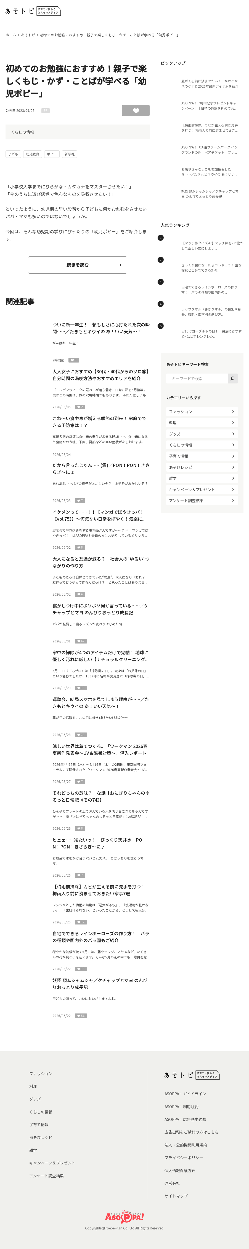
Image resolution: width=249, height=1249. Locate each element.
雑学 (173, 478)
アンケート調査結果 (186, 500)
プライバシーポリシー (184, 1157)
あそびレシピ (180, 467)
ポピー (52, 154)
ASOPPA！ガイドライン (185, 1093)
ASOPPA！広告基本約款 (185, 1119)
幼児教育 (32, 154)
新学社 (70, 154)
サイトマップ (176, 1196)
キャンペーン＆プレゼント (192, 489)
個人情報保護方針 (180, 1170)
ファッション (180, 411)
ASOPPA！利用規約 (181, 1106)
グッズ (175, 434)
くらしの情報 (22, 132)
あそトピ (28, 34)
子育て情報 (178, 456)
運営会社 (172, 1183)
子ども (13, 154)
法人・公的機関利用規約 (186, 1145)
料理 (173, 422)
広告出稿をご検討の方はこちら (192, 1132)
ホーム (11, 34)
